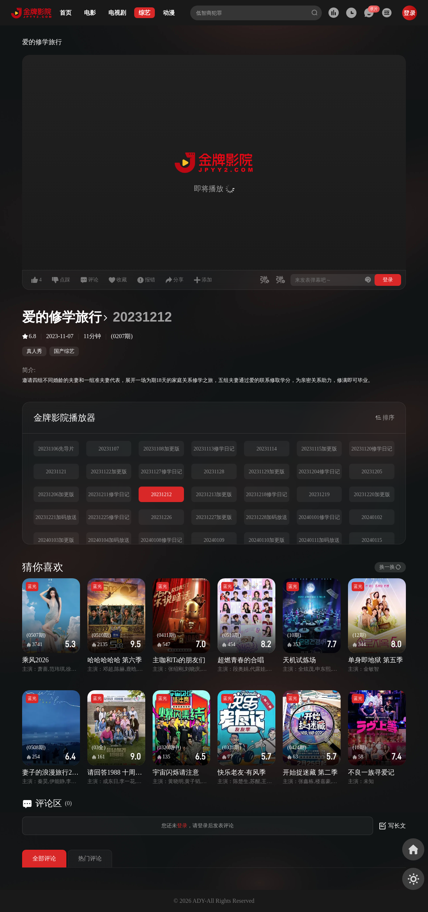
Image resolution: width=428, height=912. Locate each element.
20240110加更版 (266, 540)
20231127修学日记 (161, 471)
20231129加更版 (266, 471)
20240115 (372, 540)
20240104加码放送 (108, 540)
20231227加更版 (214, 517)
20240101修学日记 (319, 517)
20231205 (372, 471)
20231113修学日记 (214, 449)
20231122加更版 (108, 471)
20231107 (108, 449)
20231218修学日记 (266, 494)
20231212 (161, 494)
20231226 (161, 517)
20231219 (319, 494)
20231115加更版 (319, 449)
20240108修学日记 (161, 540)
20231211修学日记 (108, 494)
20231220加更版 (372, 494)
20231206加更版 (56, 494)
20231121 (56, 471)
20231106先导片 (56, 449)
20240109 (213, 540)
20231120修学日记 (371, 449)
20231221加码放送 (56, 517)
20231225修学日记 (108, 517)
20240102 (372, 517)
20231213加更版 (214, 494)
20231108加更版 (161, 449)
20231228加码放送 (266, 517)
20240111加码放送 (319, 540)
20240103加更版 (56, 540)
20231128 (214, 471)
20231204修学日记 (319, 471)
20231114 (267, 449)
